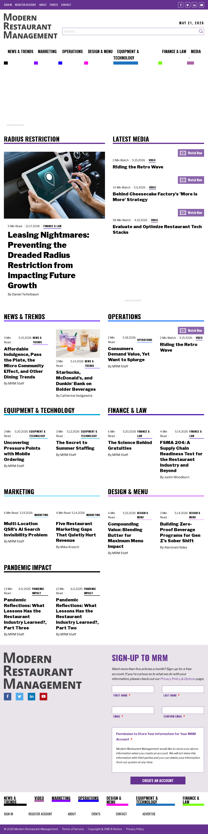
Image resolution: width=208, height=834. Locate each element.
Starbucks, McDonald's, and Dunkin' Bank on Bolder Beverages (76, 381)
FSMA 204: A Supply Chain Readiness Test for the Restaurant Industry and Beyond (181, 456)
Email (116, 716)
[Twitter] (187, 4)
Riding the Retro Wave (138, 167)
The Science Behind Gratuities (130, 445)
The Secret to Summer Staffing (75, 445)
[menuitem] (8, 5)
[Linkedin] (194, 4)
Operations (144, 340)
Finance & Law (52, 226)
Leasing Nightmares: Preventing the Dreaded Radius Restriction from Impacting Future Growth (48, 260)
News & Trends (37, 340)
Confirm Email (172, 716)
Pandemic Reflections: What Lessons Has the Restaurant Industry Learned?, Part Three (25, 614)
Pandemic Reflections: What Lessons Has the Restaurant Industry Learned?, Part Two (77, 614)
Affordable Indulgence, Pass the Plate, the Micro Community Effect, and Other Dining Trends (24, 363)
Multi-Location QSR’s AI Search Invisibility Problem (25, 529)
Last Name (170, 695)
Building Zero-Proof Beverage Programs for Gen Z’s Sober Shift (180, 532)
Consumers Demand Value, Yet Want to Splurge (129, 354)
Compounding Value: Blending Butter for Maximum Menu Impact (125, 535)
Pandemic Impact (38, 591)
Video (152, 160)
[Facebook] (180, 4)
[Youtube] (201, 4)
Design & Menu (142, 515)
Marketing (41, 515)
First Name (120, 695)
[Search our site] (130, 31)
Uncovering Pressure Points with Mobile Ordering (22, 451)
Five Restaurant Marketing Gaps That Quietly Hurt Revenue (76, 532)
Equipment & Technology (37, 433)
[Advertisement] (104, 96)
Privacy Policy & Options (177, 679)
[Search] (201, 31)
